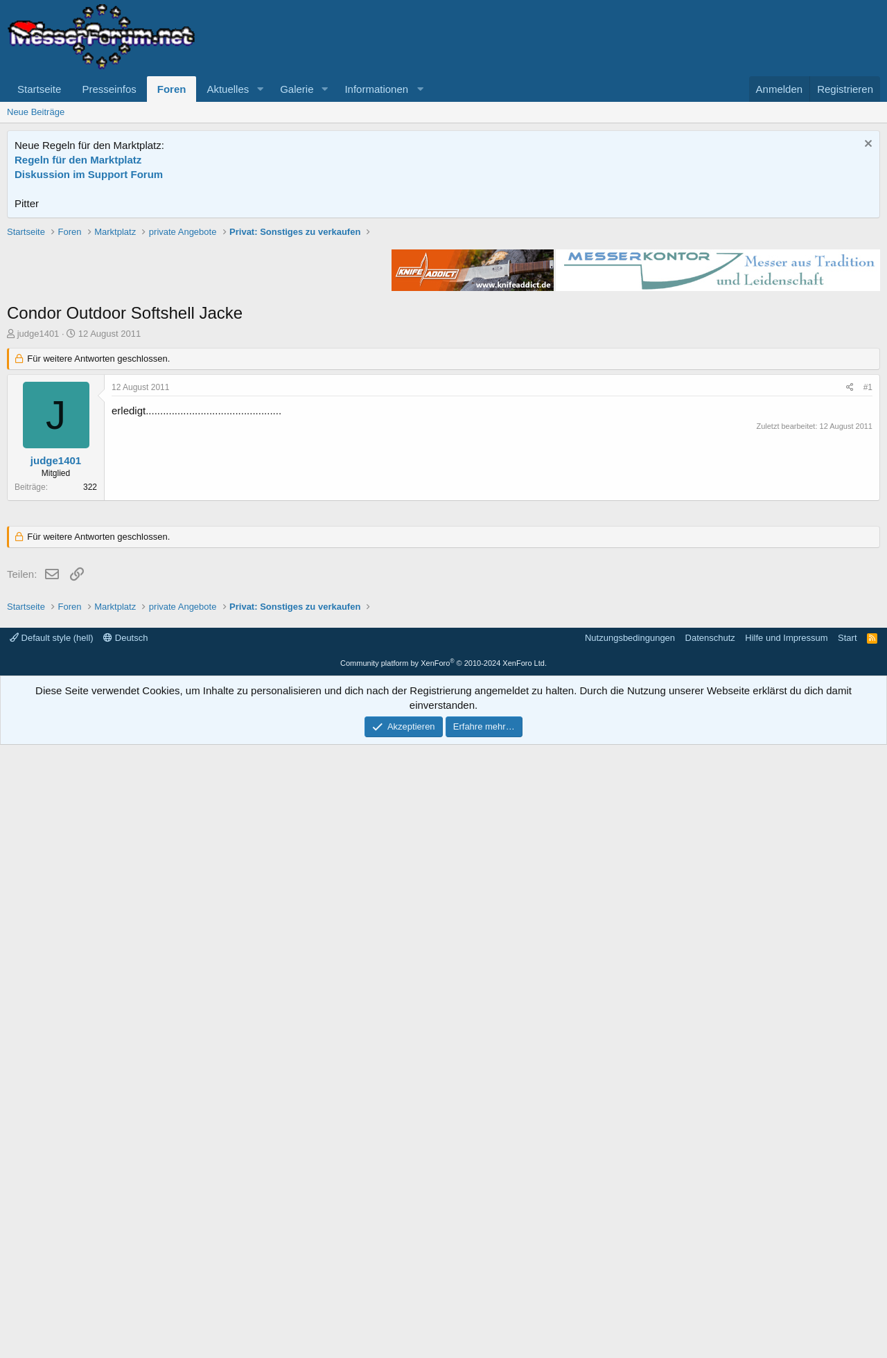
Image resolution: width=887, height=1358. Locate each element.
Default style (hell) (52, 1251)
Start (847, 1251)
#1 (867, 585)
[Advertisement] (443, 322)
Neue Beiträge (35, 112)
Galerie (296, 89)
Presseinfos (109, 89)
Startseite (39, 89)
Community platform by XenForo (443, 1276)
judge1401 (38, 531)
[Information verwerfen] (866, 145)
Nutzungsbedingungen (630, 1251)
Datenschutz (710, 1251)
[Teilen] (850, 585)
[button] (260, 89)
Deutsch (125, 1251)
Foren (171, 89)
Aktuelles (228, 89)
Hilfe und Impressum (786, 1251)
